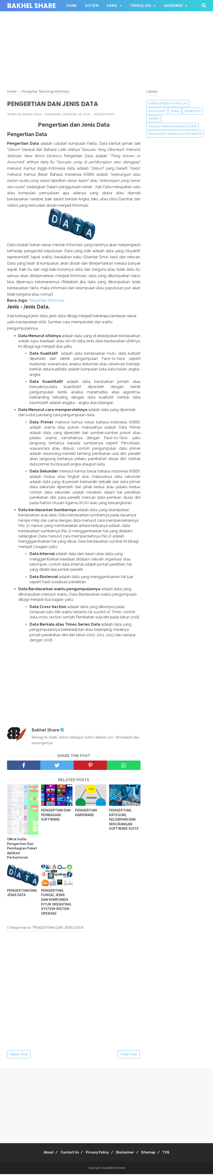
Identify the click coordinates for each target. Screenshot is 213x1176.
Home (71, 6)
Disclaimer (127, 1154)
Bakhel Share (31, 5)
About (41, 1154)
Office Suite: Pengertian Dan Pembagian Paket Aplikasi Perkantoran (22, 850)
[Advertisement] (106, 49)
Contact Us (65, 1154)
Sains (111, 6)
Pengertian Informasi (46, 302)
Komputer (192, 111)
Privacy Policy (95, 1154)
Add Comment (104, 115)
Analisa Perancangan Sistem (172, 126)
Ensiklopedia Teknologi (168, 103)
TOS (173, 1154)
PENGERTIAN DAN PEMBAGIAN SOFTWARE (56, 816)
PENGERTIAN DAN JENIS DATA (22, 894)
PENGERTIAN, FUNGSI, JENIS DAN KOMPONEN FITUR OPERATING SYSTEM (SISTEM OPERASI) (56, 903)
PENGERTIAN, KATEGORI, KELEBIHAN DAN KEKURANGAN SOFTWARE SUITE (124, 821)
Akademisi (173, 6)
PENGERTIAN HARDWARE (86, 814)
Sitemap (153, 1154)
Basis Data (157, 111)
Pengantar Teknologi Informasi (175, 134)
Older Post (129, 1056)
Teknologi (140, 6)
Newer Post (18, 1056)
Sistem (92, 6)
